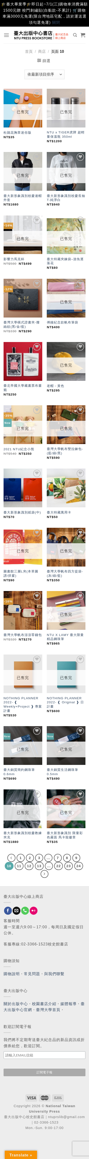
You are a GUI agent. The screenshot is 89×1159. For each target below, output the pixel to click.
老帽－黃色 (55, 386)
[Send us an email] (16, 911)
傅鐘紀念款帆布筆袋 (62, 322)
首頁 (29, 51)
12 (29, 866)
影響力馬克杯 (14, 259)
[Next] (45, 874)
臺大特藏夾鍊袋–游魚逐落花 (65, 261)
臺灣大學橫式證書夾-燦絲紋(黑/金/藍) (22, 324)
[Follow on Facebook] (8, 911)
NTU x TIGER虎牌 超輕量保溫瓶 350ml (65, 134)
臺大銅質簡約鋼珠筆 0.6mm (19, 772)
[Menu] (6, 35)
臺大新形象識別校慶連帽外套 (23, 198)
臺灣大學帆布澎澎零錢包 (23, 635)
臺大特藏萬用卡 (59, 512)
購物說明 (12, 974)
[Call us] (25, 911)
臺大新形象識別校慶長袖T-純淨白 (66, 198)
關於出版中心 (16, 1004)
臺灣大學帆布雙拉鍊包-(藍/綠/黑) (65, 451)
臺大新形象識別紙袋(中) (22, 512)
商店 (42, 51)
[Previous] (11, 858)
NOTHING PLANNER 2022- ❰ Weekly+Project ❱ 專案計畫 (23, 704)
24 (78, 866)
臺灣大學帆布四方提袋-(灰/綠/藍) (65, 573)
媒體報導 (68, 1004)
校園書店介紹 (44, 1004)
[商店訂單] (44, 74)
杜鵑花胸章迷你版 (18, 132)
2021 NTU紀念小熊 (19, 449)
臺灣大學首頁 (48, 1010)
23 (68, 866)
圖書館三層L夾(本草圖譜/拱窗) (21, 573)
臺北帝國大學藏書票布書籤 (23, 388)
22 (58, 866)
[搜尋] (75, 35)
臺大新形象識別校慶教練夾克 (23, 835)
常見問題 (32, 974)
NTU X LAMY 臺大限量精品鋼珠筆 (65, 637)
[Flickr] (33, 911)
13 (39, 866)
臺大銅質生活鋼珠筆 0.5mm (62, 772)
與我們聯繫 (54, 974)
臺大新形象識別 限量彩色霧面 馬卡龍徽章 (65, 835)
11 (19, 866)
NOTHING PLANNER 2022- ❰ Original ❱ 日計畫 (65, 702)
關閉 (56, 22)
